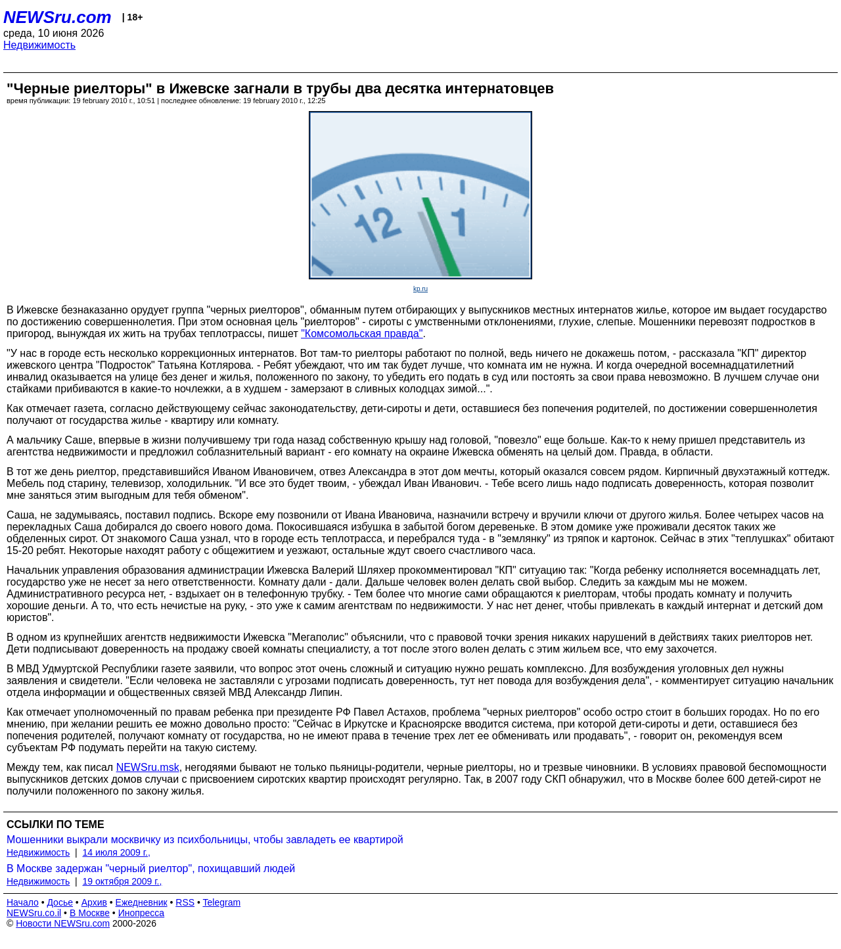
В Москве (90, 913)
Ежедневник (142, 902)
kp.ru (420, 288)
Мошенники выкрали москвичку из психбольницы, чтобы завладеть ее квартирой (205, 839)
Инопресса (141, 913)
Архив (94, 902)
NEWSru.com (57, 17)
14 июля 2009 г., (116, 852)
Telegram (222, 902)
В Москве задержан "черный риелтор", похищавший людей (151, 868)
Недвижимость (39, 45)
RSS (184, 902)
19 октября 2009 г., (122, 881)
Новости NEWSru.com (63, 923)
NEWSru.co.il (34, 913)
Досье (60, 902)
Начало (23, 902)
